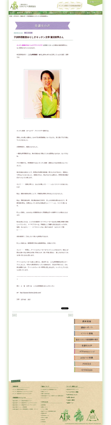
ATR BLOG (16, 16)
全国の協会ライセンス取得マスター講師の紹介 (52, 395)
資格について (44, 391)
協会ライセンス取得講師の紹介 (48, 411)
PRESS (43, 419)
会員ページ (70, 403)
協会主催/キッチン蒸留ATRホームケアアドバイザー (25, 402)
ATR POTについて (72, 394)
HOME (10, 16)
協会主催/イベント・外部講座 (20, 407)
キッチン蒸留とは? (72, 386)
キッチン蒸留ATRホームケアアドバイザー (23, 391)
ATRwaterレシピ (45, 415)
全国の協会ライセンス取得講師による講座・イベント (25, 409)
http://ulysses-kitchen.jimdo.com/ (30, 292)
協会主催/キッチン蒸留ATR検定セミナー (22, 400)
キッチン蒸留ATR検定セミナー (20, 389)
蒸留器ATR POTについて (73, 389)
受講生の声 (22, 16)
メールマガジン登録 (72, 392)
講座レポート (44, 407)
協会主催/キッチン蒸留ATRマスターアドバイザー (24, 404)
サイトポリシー (45, 397)
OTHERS (43, 421)
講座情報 (43, 404)
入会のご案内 (71, 400)
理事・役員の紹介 (45, 393)
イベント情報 (44, 409)
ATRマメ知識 (44, 417)
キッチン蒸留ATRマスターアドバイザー (22, 393)
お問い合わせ (71, 397)
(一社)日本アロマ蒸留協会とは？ (49, 389)
